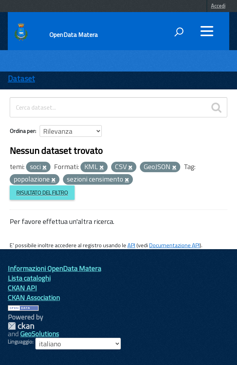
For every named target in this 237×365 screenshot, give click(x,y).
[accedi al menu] (206, 31)
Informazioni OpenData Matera (54, 268)
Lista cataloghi (29, 278)
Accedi (218, 6)
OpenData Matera (73, 34)
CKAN (21, 326)
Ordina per (22, 131)
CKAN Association (34, 297)
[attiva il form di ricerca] (178, 31)
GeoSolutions (39, 333)
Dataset (21, 78)
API (131, 245)
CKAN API (22, 288)
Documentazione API (174, 245)
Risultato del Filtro (42, 193)
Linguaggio (20, 342)
